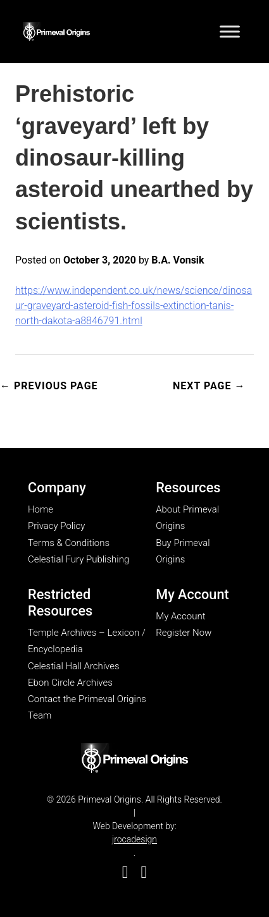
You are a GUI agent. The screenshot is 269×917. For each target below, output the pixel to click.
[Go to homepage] (56, 29)
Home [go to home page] (40, 509)
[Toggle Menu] (230, 31)
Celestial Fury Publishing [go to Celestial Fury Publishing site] (78, 559)
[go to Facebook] (125, 872)
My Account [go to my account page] (180, 616)
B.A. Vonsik (177, 260)
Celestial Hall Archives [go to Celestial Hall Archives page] (74, 666)
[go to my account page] (134, 758)
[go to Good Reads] (144, 872)
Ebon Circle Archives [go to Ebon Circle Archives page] (70, 682)
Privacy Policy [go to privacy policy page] (56, 525)
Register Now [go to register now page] (183, 632)
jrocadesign (134, 839)
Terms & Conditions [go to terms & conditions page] (68, 543)
